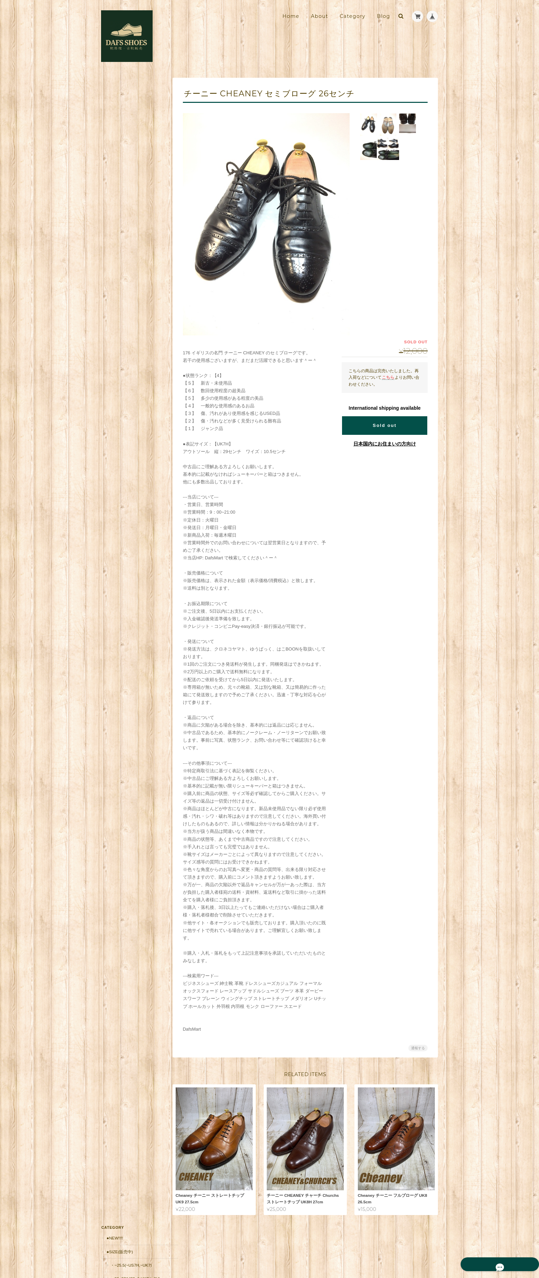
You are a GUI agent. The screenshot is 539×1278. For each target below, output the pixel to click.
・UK (115, 176)
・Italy (117, 189)
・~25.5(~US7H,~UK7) (130, 117)
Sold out (384, 425)
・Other (119, 269)
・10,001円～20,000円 (130, 309)
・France (120, 203)
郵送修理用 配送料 (124, 389)
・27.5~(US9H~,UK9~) (130, 149)
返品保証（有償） (122, 417)
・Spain (118, 216)
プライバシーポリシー (362, 1250)
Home (291, 16)
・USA (116, 229)
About (319, 16)
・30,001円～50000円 (130, 336)
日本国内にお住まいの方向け (384, 444)
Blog (383, 16)
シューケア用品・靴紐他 (129, 362)
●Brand (114, 163)
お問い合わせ (119, 541)
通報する (418, 1048)
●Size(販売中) (119, 103)
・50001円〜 (122, 349)
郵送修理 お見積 (122, 403)
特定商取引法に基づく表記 (132, 527)
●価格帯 (113, 282)
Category (352, 16)
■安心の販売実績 (122, 376)
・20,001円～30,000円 (130, 322)
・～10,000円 (122, 296)
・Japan (118, 256)
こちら (388, 377)
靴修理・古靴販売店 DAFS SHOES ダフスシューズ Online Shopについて (131, 508)
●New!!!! (114, 90)
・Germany (122, 242)
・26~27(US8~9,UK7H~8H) (133, 133)
